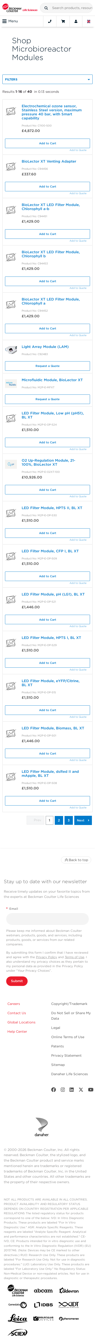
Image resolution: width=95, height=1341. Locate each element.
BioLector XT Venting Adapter (49, 161)
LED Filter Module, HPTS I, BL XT (51, 638)
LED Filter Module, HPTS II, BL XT (52, 508)
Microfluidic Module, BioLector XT (52, 380)
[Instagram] (63, 1090)
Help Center (17, 1031)
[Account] (76, 21)
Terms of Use (74, 957)
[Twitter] (81, 1090)
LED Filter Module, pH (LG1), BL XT (53, 594)
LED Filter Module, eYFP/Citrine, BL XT (51, 683)
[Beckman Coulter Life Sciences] (19, 8)
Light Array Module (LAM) (45, 347)
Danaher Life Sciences (69, 1074)
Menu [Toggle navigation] (10, 21)
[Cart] (63, 21)
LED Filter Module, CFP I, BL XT (50, 551)
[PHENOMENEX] (69, 1319)
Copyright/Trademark (69, 1004)
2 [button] (59, 820)
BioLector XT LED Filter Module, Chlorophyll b (51, 254)
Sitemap (58, 1065)
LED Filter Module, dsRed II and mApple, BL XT (50, 773)
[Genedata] (17, 1306)
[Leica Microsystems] (17, 1319)
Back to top (76, 860)
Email (12, 908)
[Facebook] (53, 1090)
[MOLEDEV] (43, 1319)
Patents (57, 1046)
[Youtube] (91, 1090)
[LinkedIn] (72, 1090)
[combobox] (66, 8)
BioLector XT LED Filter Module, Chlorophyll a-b (51, 207)
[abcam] (43, 1291)
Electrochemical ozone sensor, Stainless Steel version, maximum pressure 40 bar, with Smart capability (52, 112)
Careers (13, 1004)
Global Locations (21, 1022)
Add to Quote (78, 150)
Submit (17, 981)
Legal (55, 1028)
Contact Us (16, 1013)
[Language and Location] (88, 21)
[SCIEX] (17, 1333)
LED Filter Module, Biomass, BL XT (53, 728)
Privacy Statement (66, 1055)
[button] (46, 8)
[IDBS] (43, 1306)
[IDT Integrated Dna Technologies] (69, 1305)
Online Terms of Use (67, 1037)
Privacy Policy (46, 957)
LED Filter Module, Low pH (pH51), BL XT (53, 415)
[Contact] (49, 21)
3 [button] (69, 820)
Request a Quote (47, 366)
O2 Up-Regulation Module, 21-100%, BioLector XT (48, 462)
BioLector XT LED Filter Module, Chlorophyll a (51, 301)
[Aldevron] (69, 1291)
